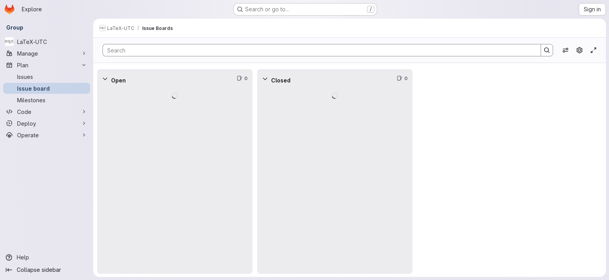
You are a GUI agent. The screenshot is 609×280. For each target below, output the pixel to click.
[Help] (46, 257)
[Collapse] (105, 78)
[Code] (46, 111)
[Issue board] (46, 88)
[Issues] (46, 76)
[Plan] (46, 65)
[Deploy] (46, 123)
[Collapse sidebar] (46, 269)
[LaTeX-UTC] (46, 41)
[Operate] (46, 135)
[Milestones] (46, 99)
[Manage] (46, 53)
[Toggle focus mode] (593, 50)
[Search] (318, 50)
